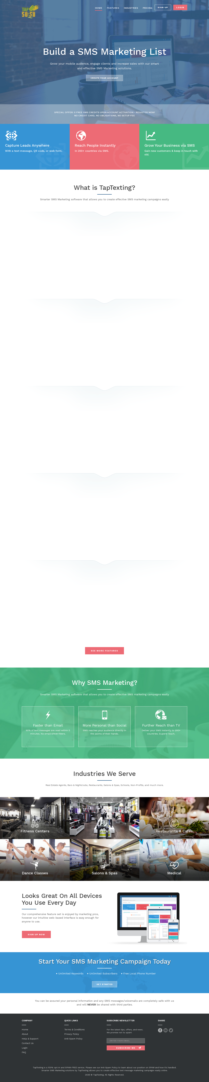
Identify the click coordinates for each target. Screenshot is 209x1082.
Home (25, 1029)
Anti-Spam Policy (73, 1038)
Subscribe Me (125, 1048)
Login (24, 1048)
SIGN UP (163, 7)
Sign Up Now (36, 934)
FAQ (24, 1052)
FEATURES (113, 8)
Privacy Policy (71, 1034)
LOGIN (180, 7)
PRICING (147, 8)
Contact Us (28, 1043)
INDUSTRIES (131, 8)
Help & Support (30, 1038)
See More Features (104, 651)
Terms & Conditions (74, 1029)
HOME (98, 8)
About (25, 1034)
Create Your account (104, 78)
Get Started (105, 984)
